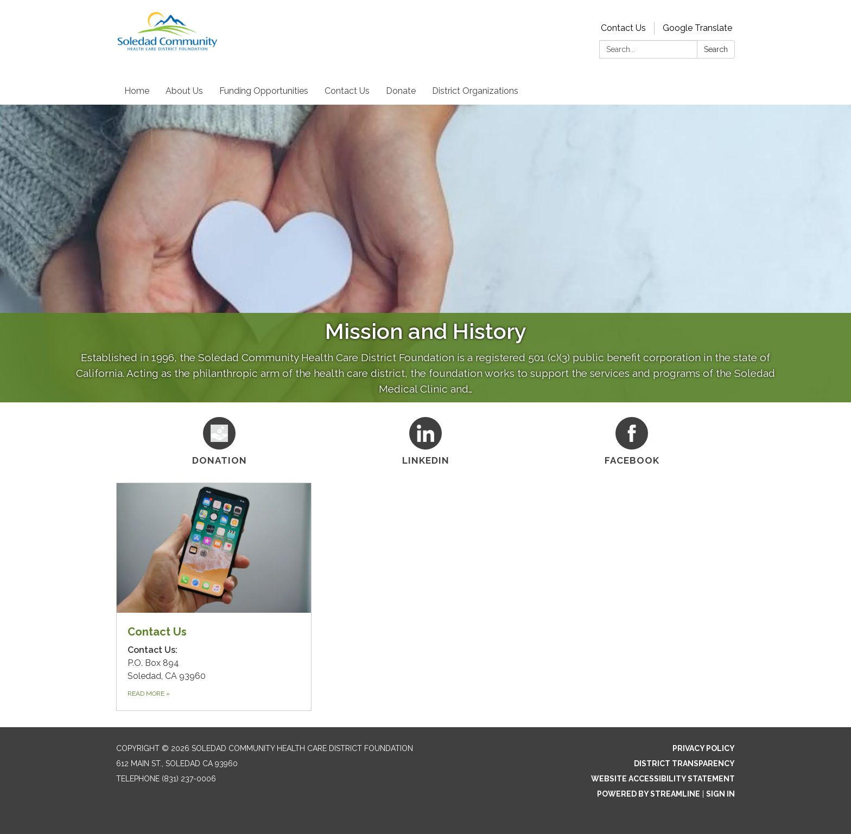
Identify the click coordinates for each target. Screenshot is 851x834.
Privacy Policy (703, 748)
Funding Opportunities (263, 91)
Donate (401, 91)
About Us (184, 91)
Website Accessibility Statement (663, 778)
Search (716, 49)
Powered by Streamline (648, 794)
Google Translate (697, 28)
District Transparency (684, 763)
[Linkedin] (425, 439)
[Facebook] (631, 439)
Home (136, 91)
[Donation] (219, 439)
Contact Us (623, 28)
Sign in (720, 794)
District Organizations (475, 91)
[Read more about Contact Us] (214, 597)
